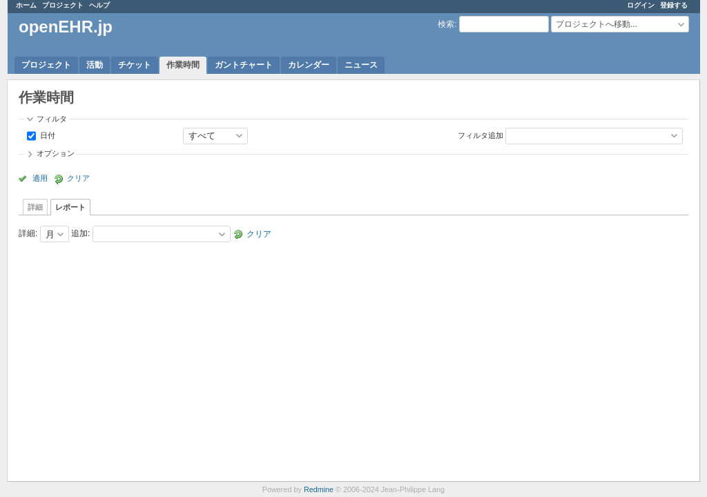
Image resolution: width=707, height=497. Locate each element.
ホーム (26, 5)
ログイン (641, 5)
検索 (446, 24)
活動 (94, 65)
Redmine (318, 489)
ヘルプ (99, 5)
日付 (46, 134)
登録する (674, 5)
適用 (40, 178)
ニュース (361, 65)
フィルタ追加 (480, 134)
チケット (134, 65)
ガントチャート (244, 65)
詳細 (35, 207)
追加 (79, 234)
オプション (56, 153)
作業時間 (183, 65)
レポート (70, 207)
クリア (78, 178)
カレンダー (308, 65)
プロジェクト (63, 5)
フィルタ (52, 119)
